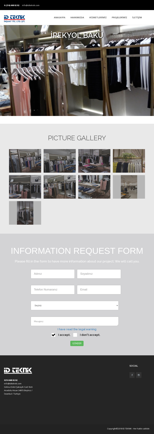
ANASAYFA (59, 17)
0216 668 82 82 (10, 380)
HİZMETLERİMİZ (98, 17)
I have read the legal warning (76, 329)
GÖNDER (77, 343)
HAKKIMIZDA (77, 17)
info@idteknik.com (30, 5)
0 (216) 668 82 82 (11, 5)
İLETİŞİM (137, 17)
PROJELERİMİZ (119, 17)
